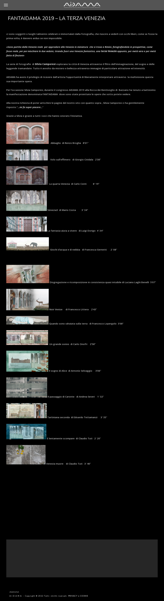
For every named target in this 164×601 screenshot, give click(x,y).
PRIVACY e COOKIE (78, 596)
